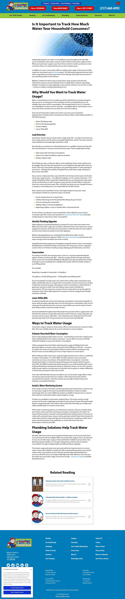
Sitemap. (67, 596)
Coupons (46, 3)
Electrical (98, 15)
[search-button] (118, 3)
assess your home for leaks (73, 215)
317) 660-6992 (11, 559)
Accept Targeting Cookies (17, 587)
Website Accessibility (60, 596)
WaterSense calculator (69, 237)
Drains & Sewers (82, 15)
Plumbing (65, 15)
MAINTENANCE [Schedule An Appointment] (62, 8)
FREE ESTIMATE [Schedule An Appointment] (87, 8)
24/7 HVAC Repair (15, 15)
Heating (32, 15)
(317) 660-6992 (110, 8)
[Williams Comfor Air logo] (17, 6)
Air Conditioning (48, 15)
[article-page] (89, 484)
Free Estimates (66, 3)
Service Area (55, 3)
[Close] (31, 569)
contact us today (77, 457)
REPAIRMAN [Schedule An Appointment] (40, 8)
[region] (17, 582)
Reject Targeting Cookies (17, 592)
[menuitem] (47, 3)
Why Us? (112, 15)
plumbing (55, 72)
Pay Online (76, 3)
